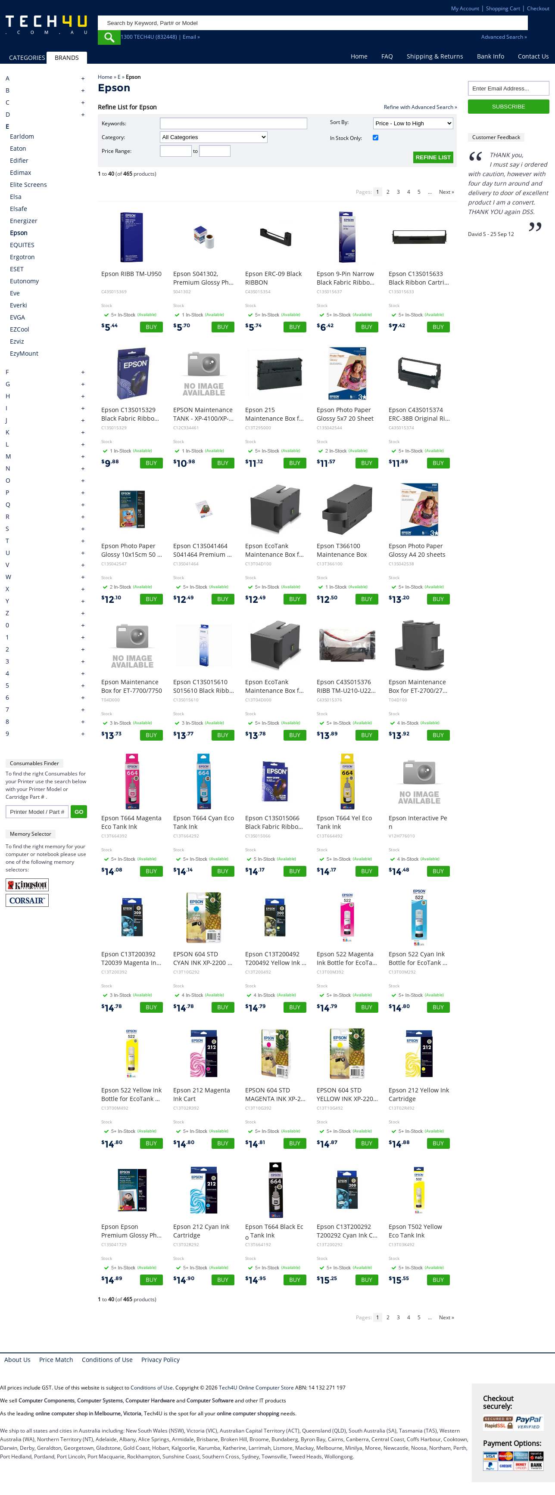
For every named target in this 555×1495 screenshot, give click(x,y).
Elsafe (18, 209)
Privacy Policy (160, 1359)
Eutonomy (24, 281)
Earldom (22, 136)
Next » (446, 191)
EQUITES (22, 245)
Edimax (20, 172)
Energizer (23, 221)
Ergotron (22, 257)
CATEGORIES (27, 57)
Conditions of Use (107, 1359)
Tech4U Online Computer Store (256, 1387)
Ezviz (17, 341)
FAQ (387, 56)
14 (111, 872)
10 (184, 463)
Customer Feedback (496, 137)
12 (111, 599)
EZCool (19, 329)
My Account (465, 8)
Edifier (19, 160)
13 (399, 599)
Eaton (18, 148)
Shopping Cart (503, 8)
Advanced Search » (504, 36)
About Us (17, 1359)
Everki (18, 305)
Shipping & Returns (435, 56)
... (430, 191)
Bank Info (490, 56)
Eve (15, 293)
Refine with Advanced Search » (420, 107)
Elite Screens (28, 184)
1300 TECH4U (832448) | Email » (160, 36)
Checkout (538, 8)
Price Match (56, 1359)
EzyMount (24, 353)
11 (254, 463)
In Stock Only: (354, 138)
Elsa (16, 196)
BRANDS (67, 57)
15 (327, 1280)
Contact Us (533, 56)
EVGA (17, 317)
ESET (17, 269)
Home (359, 56)
